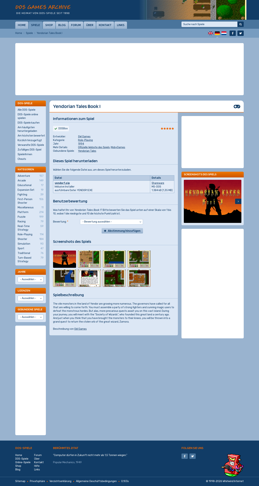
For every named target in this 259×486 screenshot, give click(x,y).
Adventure (31, 176)
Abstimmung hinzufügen (124, 230)
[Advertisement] (129, 52)
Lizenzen (24, 290)
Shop (49, 25)
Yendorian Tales (87, 150)
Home (22, 25)
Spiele (35, 25)
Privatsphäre (37, 481)
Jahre (22, 271)
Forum (76, 25)
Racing (31, 221)
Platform (31, 212)
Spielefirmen (25, 154)
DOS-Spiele (23, 448)
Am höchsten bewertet (31, 135)
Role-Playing (85, 140)
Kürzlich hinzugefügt (30, 140)
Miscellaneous (31, 207)
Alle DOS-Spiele (26, 109)
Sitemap (20, 481)
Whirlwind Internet (233, 481)
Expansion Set (31, 190)
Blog (62, 25)
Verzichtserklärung (60, 481)
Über (89, 25)
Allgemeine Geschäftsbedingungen (96, 481)
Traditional (31, 253)
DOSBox (63, 128)
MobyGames (118, 147)
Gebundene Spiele (30, 309)
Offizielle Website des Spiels (94, 147)
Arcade (31, 180)
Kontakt (105, 25)
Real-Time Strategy (31, 228)
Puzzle (31, 217)
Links (120, 25)
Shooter (31, 239)
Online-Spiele (23, 462)
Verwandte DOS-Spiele (31, 145)
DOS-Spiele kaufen (29, 122)
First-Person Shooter (31, 201)
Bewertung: (60, 221)
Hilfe (37, 466)
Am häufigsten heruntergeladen (27, 129)
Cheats (22, 159)
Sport (31, 248)
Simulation (31, 244)
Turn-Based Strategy (31, 259)
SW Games (84, 136)
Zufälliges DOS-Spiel (29, 149)
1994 (81, 143)
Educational (31, 185)
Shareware (158, 183)
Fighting (31, 194)
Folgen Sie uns (192, 448)
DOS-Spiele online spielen (28, 116)
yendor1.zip (62, 183)
